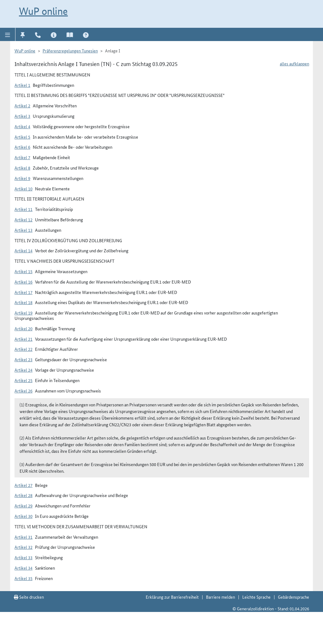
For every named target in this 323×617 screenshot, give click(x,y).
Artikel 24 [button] (23, 370)
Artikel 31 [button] (23, 537)
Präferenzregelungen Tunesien (70, 50)
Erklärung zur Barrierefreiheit (172, 597)
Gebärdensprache (293, 597)
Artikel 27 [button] (23, 485)
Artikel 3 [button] (22, 116)
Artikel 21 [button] (23, 339)
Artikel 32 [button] (23, 547)
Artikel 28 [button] (23, 495)
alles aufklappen (294, 63)
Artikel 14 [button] (23, 250)
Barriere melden (220, 597)
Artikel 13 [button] (23, 230)
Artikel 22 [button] (23, 349)
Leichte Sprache (256, 597)
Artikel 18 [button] (23, 302)
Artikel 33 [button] (23, 557)
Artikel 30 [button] (23, 516)
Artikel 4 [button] (22, 126)
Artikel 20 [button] (23, 328)
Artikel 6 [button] (22, 147)
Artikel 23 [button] (23, 359)
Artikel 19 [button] (23, 312)
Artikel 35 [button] (23, 578)
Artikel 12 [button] (23, 219)
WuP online (43, 11)
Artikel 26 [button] (23, 390)
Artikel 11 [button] (23, 209)
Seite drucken (29, 597)
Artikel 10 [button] (23, 188)
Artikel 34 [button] (23, 568)
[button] (7, 34)
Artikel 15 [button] (23, 271)
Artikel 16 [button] (23, 282)
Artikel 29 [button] (23, 505)
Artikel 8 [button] (22, 168)
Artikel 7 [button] (22, 157)
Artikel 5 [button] (22, 137)
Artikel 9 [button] (22, 178)
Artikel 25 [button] (23, 380)
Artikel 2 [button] (22, 105)
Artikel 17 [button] (23, 292)
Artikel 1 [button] (22, 85)
